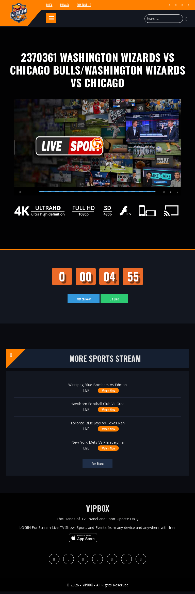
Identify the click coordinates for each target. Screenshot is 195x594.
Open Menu (51, 18)
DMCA (49, 5)
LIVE (82, 390)
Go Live (114, 298)
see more (97, 463)
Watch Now (83, 298)
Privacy (64, 5)
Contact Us (84, 5)
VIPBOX (97, 508)
